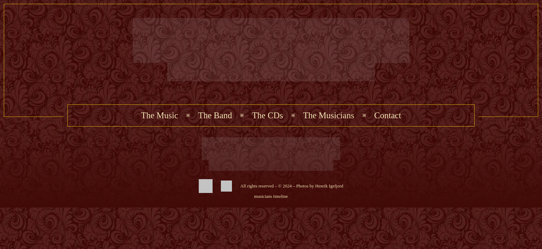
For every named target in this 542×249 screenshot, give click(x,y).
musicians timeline (271, 196)
